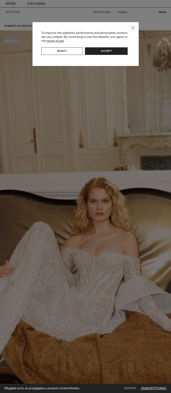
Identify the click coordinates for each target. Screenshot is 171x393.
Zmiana (130, 388)
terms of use (55, 41)
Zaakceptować (154, 388)
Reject (62, 51)
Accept (106, 51)
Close (132, 27)
